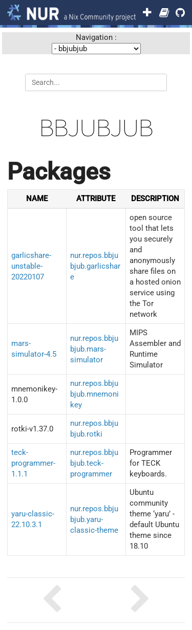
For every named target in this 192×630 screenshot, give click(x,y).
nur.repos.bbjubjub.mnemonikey (94, 394)
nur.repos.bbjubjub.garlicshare (95, 266)
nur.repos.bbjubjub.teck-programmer (94, 463)
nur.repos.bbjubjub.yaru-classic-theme (94, 519)
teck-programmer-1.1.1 (33, 463)
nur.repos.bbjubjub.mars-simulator (94, 349)
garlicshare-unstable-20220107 (31, 266)
